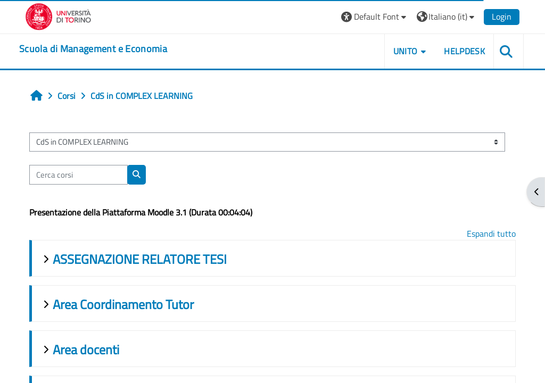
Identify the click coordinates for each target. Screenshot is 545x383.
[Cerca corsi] (78, 174)
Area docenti (86, 349)
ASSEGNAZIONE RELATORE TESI (140, 259)
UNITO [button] (405, 51)
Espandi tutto (491, 233)
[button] (375, 17)
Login (501, 16)
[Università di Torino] (58, 15)
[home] (93, 49)
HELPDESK (464, 51)
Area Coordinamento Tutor (123, 304)
